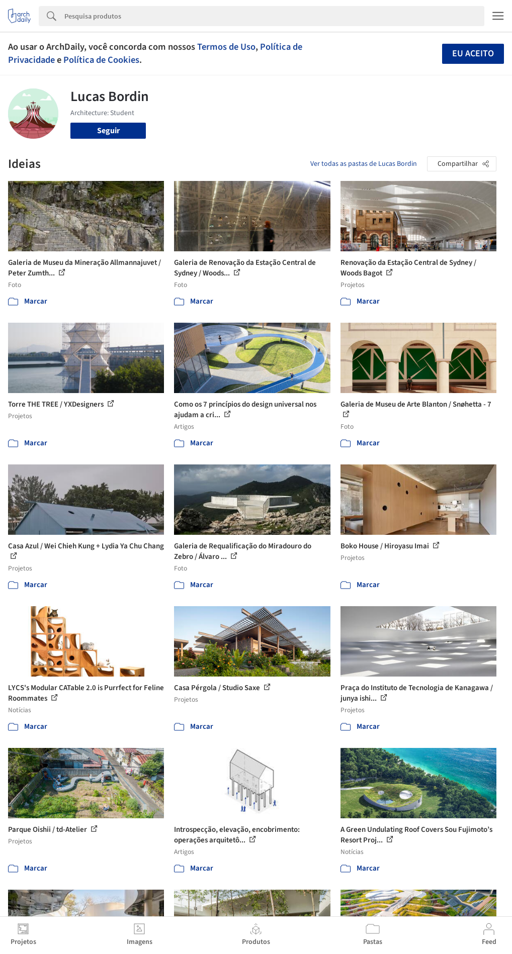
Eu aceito (473, 53)
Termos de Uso (226, 46)
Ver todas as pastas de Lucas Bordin (363, 163)
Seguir (108, 130)
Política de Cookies (101, 59)
